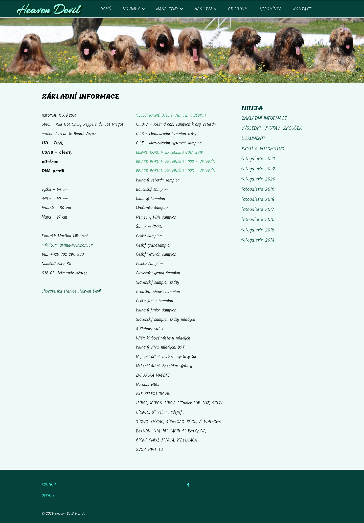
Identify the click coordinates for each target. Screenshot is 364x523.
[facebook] (188, 485)
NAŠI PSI (203, 9)
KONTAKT (49, 484)
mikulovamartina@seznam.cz (67, 245)
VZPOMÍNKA (270, 9)
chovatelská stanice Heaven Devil (71, 291)
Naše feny (167, 9)
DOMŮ (105, 9)
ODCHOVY (237, 9)
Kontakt (302, 9)
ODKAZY (48, 495)
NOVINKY (131, 9)
